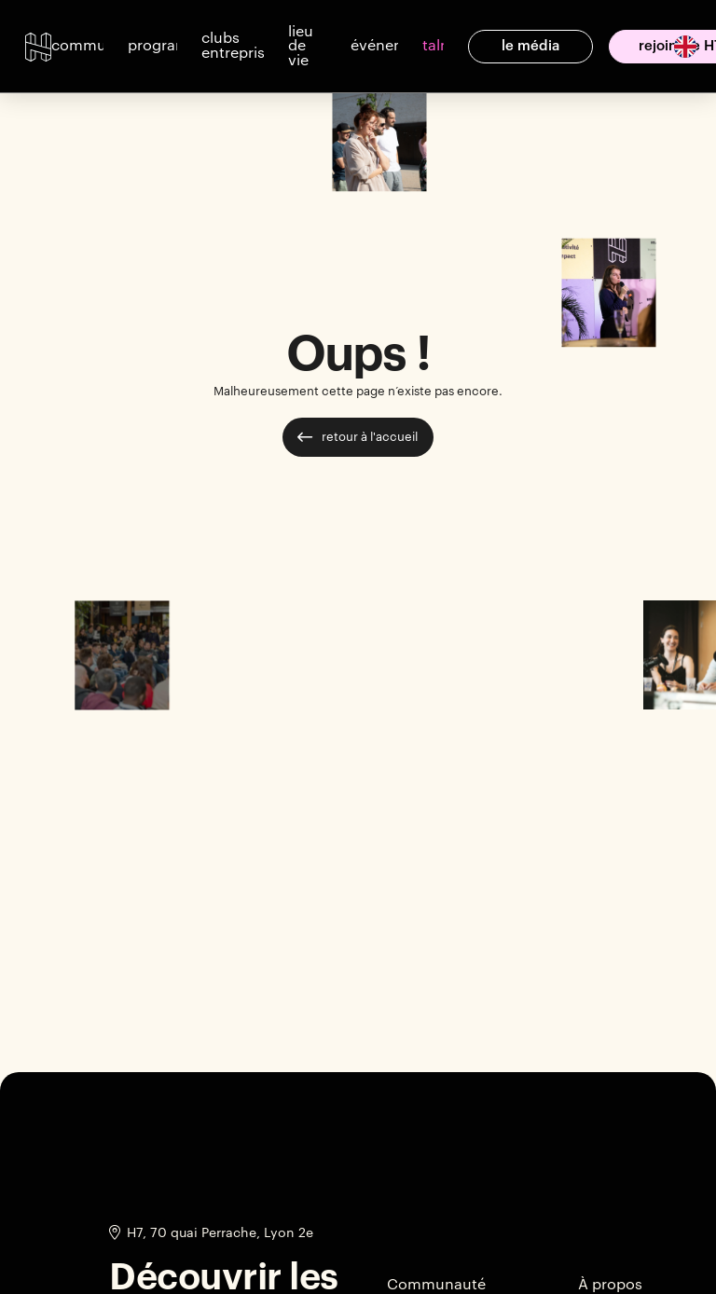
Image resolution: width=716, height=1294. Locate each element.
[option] (678, 46)
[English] (685, 45)
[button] (77, 46)
